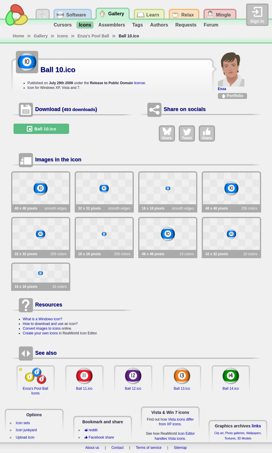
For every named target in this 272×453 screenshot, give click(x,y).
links (256, 426)
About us (92, 448)
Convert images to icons (42, 328)
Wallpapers (253, 433)
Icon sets (23, 423)
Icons (85, 24)
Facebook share (99, 437)
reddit (90, 430)
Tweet (187, 133)
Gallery (41, 36)
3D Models (244, 438)
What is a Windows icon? (42, 319)
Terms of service (148, 448)
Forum (211, 24)
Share (166, 133)
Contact (117, 448)
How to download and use (43, 324)
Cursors (63, 24)
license (139, 83)
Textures (230, 438)
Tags (137, 24)
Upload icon (25, 437)
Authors (159, 24)
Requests (185, 24)
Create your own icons (40, 333)
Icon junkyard (26, 430)
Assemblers (112, 24)
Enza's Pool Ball (93, 36)
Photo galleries (235, 433)
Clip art (218, 433)
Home (18, 36)
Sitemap (180, 448)
